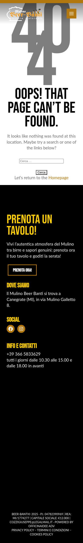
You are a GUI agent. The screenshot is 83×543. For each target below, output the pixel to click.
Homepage (58, 177)
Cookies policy (41, 534)
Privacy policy (23, 530)
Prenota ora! (22, 270)
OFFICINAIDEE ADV (41, 526)
